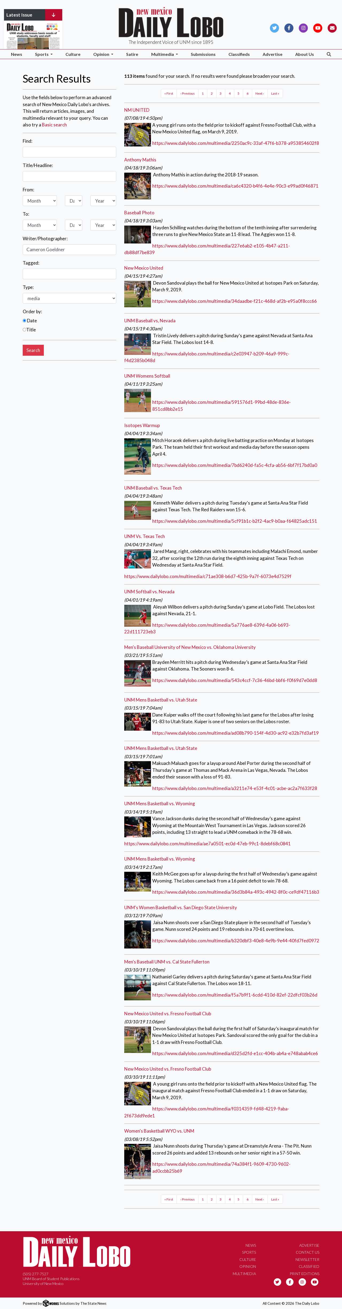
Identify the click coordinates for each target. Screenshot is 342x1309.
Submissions (203, 54)
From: (28, 189)
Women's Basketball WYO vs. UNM (159, 1131)
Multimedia (244, 1273)
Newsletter (307, 1259)
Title (29, 329)
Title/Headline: (38, 165)
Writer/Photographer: (45, 238)
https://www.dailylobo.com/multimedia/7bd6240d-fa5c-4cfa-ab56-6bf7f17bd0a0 (234, 465)
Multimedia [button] (163, 54)
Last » (275, 93)
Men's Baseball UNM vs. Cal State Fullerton (166, 962)
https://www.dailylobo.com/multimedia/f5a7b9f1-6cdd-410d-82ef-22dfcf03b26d (234, 995)
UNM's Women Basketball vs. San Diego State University (180, 907)
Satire (132, 54)
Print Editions (304, 1273)
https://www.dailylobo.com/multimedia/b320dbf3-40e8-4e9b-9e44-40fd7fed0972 (235, 940)
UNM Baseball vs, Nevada (150, 320)
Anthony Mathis (140, 159)
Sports (249, 1252)
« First (168, 93)
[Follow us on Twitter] (274, 27)
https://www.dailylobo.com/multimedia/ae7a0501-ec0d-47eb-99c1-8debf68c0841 (207, 843)
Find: (27, 141)
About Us (304, 54)
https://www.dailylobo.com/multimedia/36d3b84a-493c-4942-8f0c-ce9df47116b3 (235, 892)
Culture (72, 54)
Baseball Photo (139, 212)
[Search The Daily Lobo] (329, 54)
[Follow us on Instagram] (303, 27)
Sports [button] (42, 54)
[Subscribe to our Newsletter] (332, 27)
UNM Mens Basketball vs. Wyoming (159, 803)
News (16, 54)
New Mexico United (143, 268)
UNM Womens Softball (147, 376)
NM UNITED (136, 110)
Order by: (32, 311)
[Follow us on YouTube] (318, 27)
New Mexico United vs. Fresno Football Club (167, 1013)
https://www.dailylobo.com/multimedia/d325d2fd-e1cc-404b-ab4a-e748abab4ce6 (235, 1053)
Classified (309, 1266)
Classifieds (239, 54)
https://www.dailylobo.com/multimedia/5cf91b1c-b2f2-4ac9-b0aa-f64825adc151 (234, 521)
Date (30, 320)
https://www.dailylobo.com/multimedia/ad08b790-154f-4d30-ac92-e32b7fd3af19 (235, 733)
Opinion (247, 1266)
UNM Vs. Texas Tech (144, 536)
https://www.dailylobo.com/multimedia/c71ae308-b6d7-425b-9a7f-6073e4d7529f (208, 576)
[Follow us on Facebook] (289, 27)
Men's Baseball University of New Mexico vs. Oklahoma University (190, 647)
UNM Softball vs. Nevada (149, 591)
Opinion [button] (101, 54)
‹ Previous (187, 93)
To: (26, 214)
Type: (28, 287)
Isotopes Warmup (142, 425)
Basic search (54, 124)
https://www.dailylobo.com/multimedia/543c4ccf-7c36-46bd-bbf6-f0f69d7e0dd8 (234, 680)
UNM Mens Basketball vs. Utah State (160, 700)
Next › (259, 93)
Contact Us (307, 1252)
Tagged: (31, 263)
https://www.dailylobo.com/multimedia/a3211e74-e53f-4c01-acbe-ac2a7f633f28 (234, 788)
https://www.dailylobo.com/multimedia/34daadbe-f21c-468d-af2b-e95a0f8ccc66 (234, 301)
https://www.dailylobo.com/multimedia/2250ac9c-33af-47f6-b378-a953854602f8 (235, 143)
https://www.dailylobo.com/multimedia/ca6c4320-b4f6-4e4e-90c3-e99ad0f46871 (235, 186)
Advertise (272, 54)
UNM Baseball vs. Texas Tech (153, 488)
